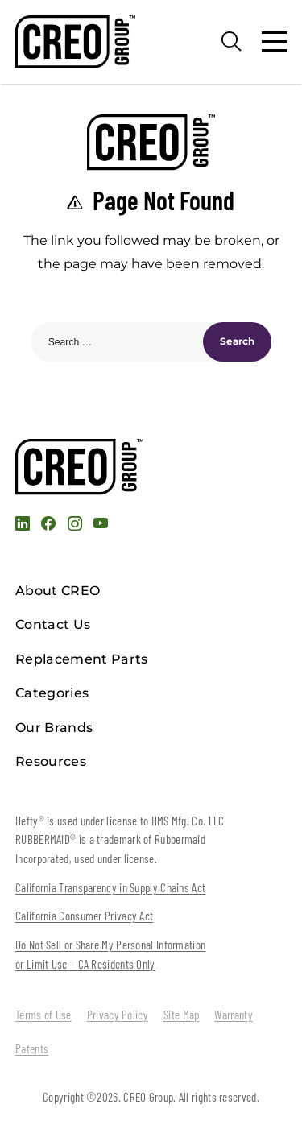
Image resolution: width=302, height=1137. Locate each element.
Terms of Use (43, 1014)
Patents (31, 1048)
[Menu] (274, 41)
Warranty (233, 1014)
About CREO (57, 590)
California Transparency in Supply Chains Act (110, 887)
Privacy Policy (117, 1014)
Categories (52, 693)
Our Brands (54, 727)
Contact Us (52, 624)
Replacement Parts (81, 659)
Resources (50, 761)
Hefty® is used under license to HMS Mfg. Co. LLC (119, 820)
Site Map (181, 1014)
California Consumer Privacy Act (84, 915)
